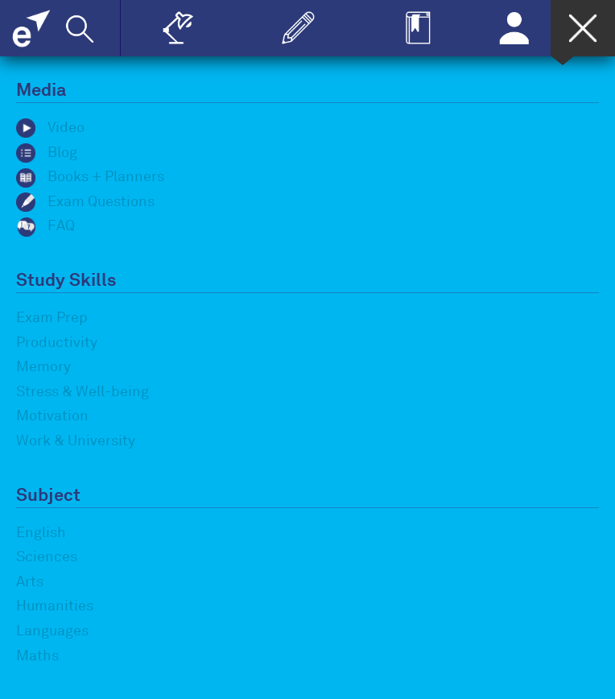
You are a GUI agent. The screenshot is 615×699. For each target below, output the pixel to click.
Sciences (46, 556)
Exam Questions (85, 201)
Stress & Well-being (82, 391)
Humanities (54, 605)
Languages (52, 630)
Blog (46, 152)
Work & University (75, 440)
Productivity (56, 342)
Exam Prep (52, 317)
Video (50, 127)
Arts (29, 581)
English (41, 532)
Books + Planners (90, 176)
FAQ (45, 225)
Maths (37, 655)
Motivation (52, 415)
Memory (43, 366)
